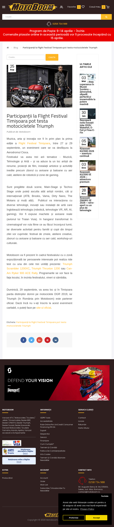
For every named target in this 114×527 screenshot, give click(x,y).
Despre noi (45, 434)
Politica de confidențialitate (52, 451)
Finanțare (44, 440)
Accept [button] (96, 518)
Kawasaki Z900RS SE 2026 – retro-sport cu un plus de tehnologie (87, 204)
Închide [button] (104, 496)
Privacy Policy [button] (87, 509)
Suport (43, 430)
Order (42, 481)
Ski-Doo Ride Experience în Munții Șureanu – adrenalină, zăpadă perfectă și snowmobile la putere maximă (87, 93)
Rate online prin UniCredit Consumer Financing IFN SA (56, 425)
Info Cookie (45, 454)
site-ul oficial (43, 307)
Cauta (52, 57)
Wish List (44, 485)
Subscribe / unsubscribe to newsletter (52, 489)
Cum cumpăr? (47, 444)
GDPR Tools (45, 417)
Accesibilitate (46, 421)
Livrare (81, 421)
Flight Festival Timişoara (34, 143)
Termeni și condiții (48, 447)
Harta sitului (83, 428)
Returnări (82, 424)
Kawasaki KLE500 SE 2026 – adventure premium (85, 177)
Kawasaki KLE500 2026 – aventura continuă (87, 152)
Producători (7, 478)
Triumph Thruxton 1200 (45, 268)
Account (44, 478)
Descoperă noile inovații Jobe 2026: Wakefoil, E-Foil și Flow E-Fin (87, 126)
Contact (82, 417)
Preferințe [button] (73, 518)
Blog (16, 47)
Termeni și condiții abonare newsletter (52, 458)
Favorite (72, 6)
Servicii (43, 437)
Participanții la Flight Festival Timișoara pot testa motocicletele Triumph (60, 47)
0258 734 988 (60, 23)
